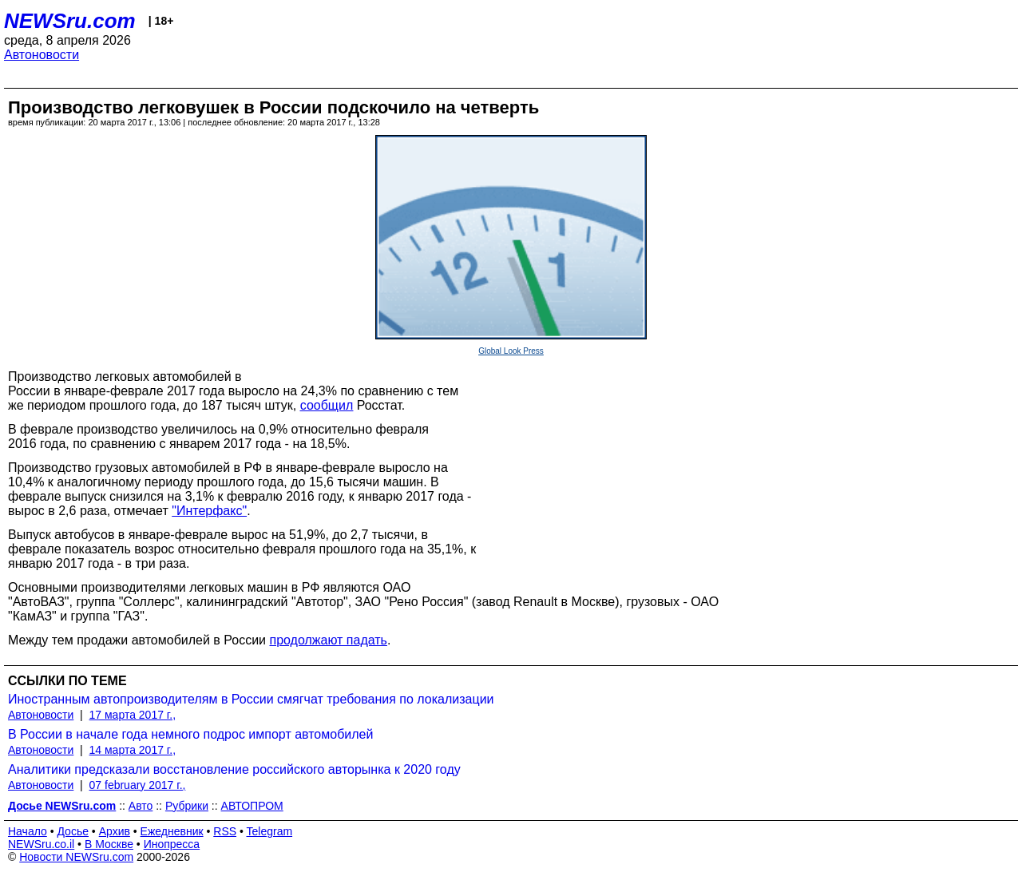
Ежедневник (172, 831)
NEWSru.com (70, 21)
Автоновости (41, 54)
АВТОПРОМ (252, 805)
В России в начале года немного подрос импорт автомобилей (190, 734)
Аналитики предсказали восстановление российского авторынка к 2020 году (234, 769)
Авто (141, 805)
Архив (114, 831)
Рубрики (186, 805)
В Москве (109, 844)
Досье (73, 831)
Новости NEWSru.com (76, 856)
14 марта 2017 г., (132, 749)
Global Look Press (511, 351)
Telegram (270, 831)
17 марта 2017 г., (132, 714)
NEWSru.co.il (41, 844)
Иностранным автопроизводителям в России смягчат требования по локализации (251, 699)
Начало (27, 831)
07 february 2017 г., (137, 785)
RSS (224, 831)
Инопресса (172, 844)
